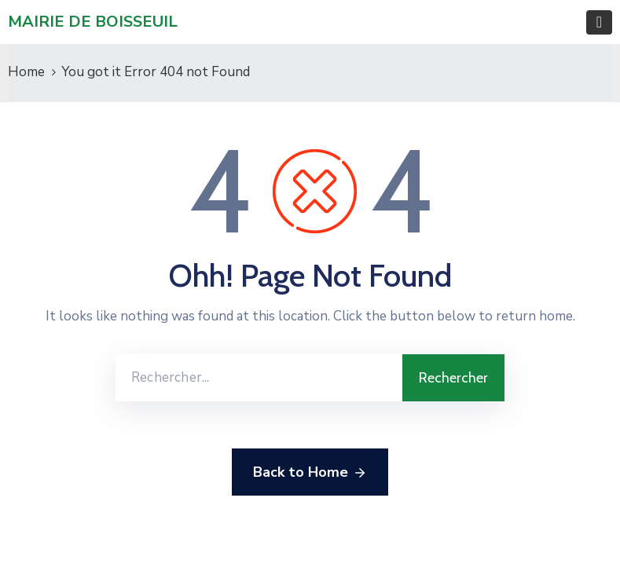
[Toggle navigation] (599, 22)
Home (26, 72)
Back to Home (310, 473)
